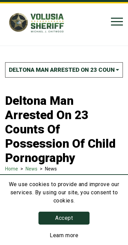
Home (11, 169)
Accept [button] (64, 218)
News (31, 169)
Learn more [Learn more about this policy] (64, 235)
